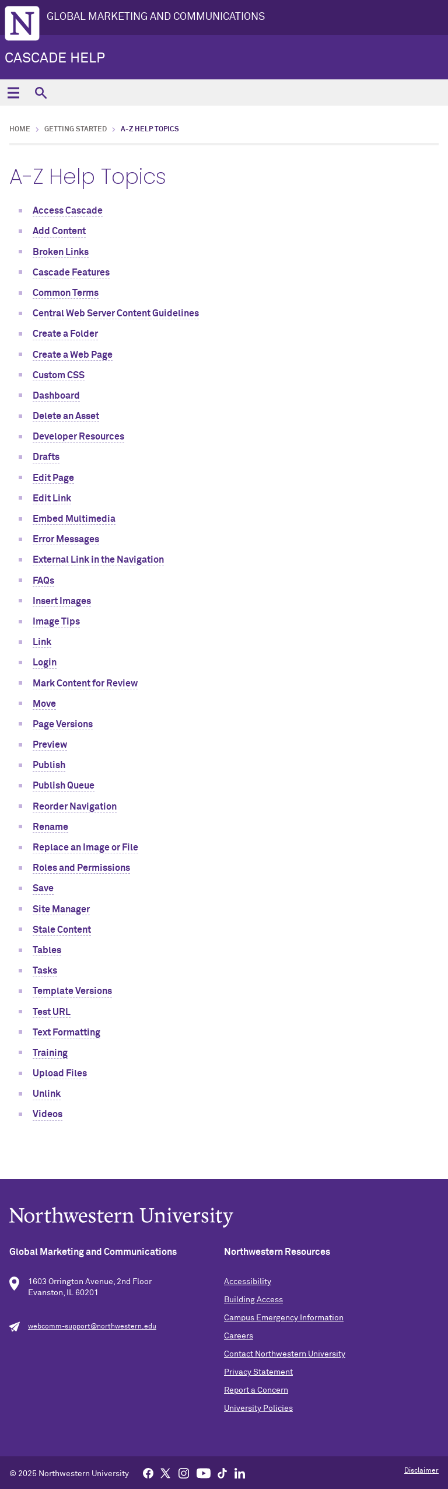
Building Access (253, 1300)
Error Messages (66, 539)
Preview (50, 744)
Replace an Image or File (85, 847)
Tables (47, 950)
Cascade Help (55, 58)
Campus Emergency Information (284, 1318)
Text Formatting (66, 1032)
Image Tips (56, 621)
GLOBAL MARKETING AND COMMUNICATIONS (156, 17)
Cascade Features (71, 272)
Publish (49, 765)
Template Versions (72, 991)
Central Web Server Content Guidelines (116, 313)
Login (45, 662)
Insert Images (62, 601)
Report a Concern (256, 1390)
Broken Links (61, 252)
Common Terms (66, 293)
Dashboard (56, 395)
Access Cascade (68, 210)
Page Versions (63, 724)
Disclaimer (421, 1470)
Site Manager (61, 909)
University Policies (258, 1408)
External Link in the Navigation (98, 559)
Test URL (52, 1012)
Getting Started (75, 129)
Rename (50, 827)
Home (19, 129)
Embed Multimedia (74, 519)
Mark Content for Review (85, 683)
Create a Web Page (73, 355)
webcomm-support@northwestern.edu (92, 1326)
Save (43, 888)
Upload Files (60, 1073)
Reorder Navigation (75, 806)
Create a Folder (65, 334)
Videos (47, 1114)
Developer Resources (78, 436)
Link (42, 642)
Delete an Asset (66, 416)
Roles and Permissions (81, 868)
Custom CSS (59, 375)
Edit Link (52, 498)
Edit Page (53, 478)
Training (50, 1053)
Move (44, 704)
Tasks (45, 970)
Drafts (46, 457)
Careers (238, 1336)
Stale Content (62, 929)
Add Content (59, 231)
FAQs (43, 580)
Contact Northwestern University (284, 1354)
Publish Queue (63, 785)
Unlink (47, 1094)
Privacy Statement (258, 1372)
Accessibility (247, 1282)
